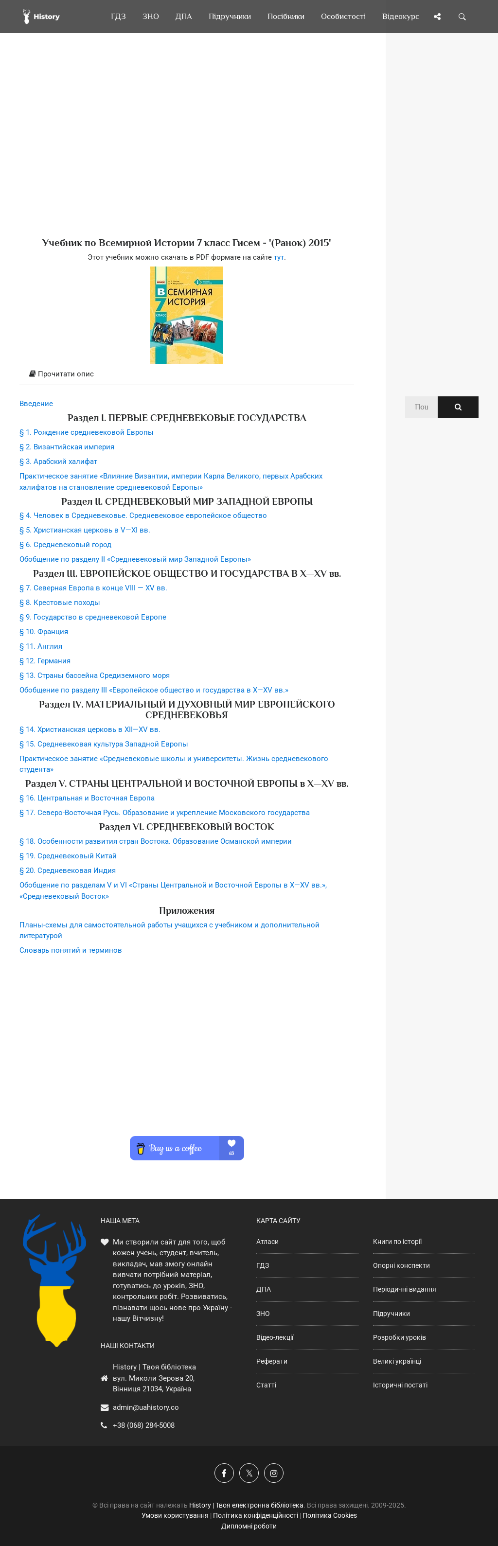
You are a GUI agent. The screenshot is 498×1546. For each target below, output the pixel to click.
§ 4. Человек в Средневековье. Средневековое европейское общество (143, 515)
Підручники (391, 1313)
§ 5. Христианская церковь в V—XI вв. (84, 530)
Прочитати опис (61, 374)
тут (279, 257)
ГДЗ (262, 1265)
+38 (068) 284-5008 (144, 1425)
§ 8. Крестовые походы (59, 602)
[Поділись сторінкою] (437, 16)
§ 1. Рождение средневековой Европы (86, 432)
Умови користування (175, 1515)
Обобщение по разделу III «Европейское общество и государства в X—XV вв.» (153, 690)
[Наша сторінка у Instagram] (274, 1473)
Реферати (271, 1361)
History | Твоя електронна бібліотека (246, 1505)
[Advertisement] (186, 151)
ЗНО (263, 1313)
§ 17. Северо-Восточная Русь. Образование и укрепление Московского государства (164, 812)
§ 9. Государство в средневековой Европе (92, 617)
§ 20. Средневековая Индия (67, 870)
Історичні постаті (400, 1385)
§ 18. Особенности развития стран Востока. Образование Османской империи (155, 841)
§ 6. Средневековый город (65, 544)
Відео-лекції (274, 1337)
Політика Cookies (329, 1515)
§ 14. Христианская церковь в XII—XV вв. (89, 729)
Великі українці (397, 1361)
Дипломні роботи (249, 1526)
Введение (36, 403)
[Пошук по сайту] (462, 16)
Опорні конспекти (401, 1265)
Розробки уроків (399, 1337)
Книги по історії (397, 1241)
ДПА (263, 1289)
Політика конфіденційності (255, 1515)
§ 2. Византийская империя (66, 447)
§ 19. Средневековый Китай (68, 856)
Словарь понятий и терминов (70, 950)
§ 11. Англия (40, 646)
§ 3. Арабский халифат (58, 461)
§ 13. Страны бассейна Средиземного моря (94, 675)
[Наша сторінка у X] (249, 1473)
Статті (266, 1385)
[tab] (186, 374)
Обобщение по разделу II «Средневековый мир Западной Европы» (135, 559)
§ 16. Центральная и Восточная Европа (87, 798)
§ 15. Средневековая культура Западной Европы (103, 744)
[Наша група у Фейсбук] (224, 1473)
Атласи (267, 1241)
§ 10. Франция (43, 631)
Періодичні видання (404, 1289)
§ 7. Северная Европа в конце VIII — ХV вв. (93, 588)
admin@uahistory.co (146, 1407)
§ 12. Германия (45, 661)
